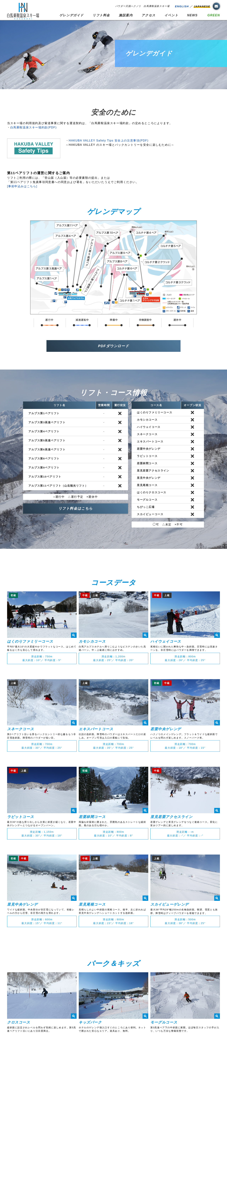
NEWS (192, 15)
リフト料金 (101, 15)
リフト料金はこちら (75, 509)
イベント (171, 15)
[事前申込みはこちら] (22, 186)
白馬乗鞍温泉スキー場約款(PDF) (33, 127)
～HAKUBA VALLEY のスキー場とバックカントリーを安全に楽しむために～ (120, 144)
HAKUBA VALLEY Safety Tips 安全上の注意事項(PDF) (108, 140)
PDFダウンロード (113, 346)
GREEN (213, 15)
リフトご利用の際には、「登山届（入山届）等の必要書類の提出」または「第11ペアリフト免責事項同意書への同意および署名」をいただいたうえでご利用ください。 (73, 178)
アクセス (148, 15)
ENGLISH (182, 6)
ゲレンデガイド (71, 15)
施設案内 (126, 15)
